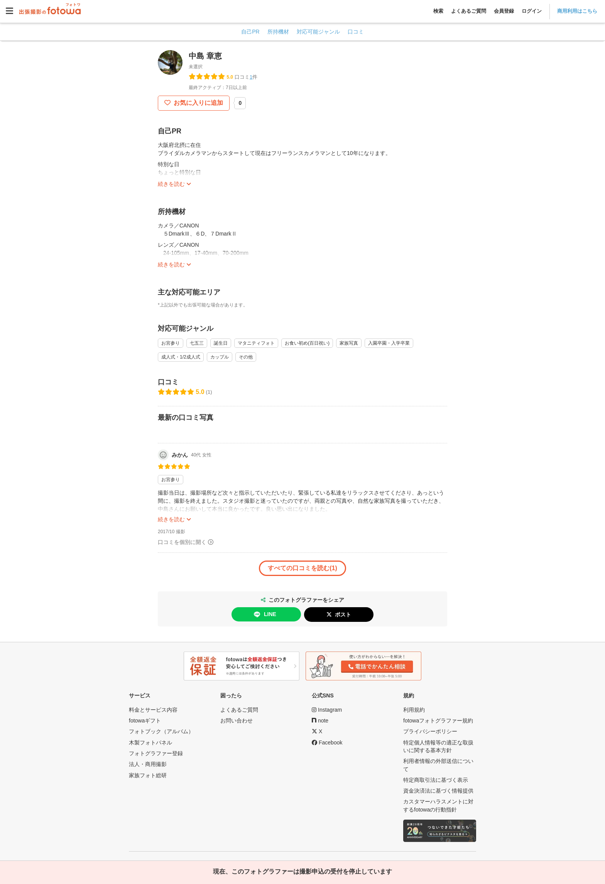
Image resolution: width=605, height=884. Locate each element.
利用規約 (414, 710)
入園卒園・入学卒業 (389, 343)
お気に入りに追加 (197, 102)
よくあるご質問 (468, 11)
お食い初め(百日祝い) (307, 343)
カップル (219, 357)
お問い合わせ (236, 720)
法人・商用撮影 (148, 764)
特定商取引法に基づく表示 (435, 780)
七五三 (197, 343)
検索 (438, 11)
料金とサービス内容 (153, 710)
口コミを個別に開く (182, 542)
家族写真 (349, 343)
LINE (264, 614)
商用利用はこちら (577, 11)
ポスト (343, 614)
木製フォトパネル (150, 742)
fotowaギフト (145, 720)
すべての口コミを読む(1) (302, 568)
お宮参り (170, 343)
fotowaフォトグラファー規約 (438, 720)
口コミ (356, 32)
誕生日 (221, 343)
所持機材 (278, 32)
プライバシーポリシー (430, 731)
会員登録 (504, 11)
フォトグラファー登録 (156, 753)
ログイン (532, 11)
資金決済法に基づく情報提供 (438, 791)
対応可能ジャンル (318, 32)
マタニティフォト (256, 343)
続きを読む (171, 184)
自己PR (250, 32)
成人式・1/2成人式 (180, 357)
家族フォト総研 (148, 775)
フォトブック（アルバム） (161, 731)
